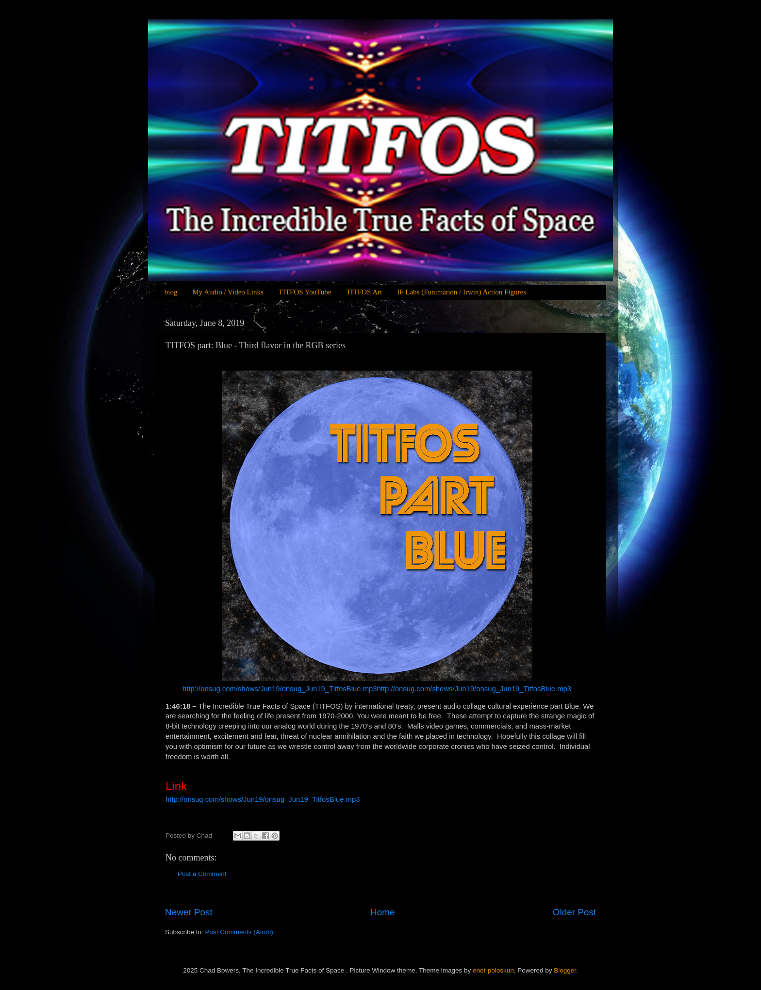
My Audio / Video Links (227, 292)
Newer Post (189, 912)
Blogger (565, 970)
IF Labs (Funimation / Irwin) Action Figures (461, 292)
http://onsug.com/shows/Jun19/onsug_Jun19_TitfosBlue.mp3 (279, 689)
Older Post (574, 912)
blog (171, 292)
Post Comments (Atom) (239, 932)
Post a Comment (202, 873)
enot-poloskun (493, 970)
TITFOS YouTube (305, 292)
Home (382, 912)
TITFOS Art (364, 292)
